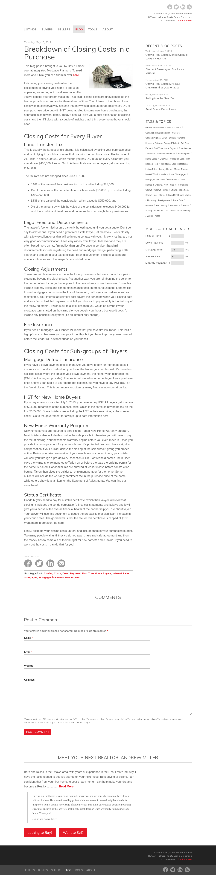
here (76, 75)
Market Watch (152, 174)
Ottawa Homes (161, 190)
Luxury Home (165, 169)
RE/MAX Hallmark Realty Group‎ (75, 855)
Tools (92, 29)
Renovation (175, 205)
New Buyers (72, 577)
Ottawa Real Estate (154, 195)
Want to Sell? (73, 832)
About (108, 29)
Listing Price (151, 169)
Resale (186, 205)
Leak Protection (179, 164)
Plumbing (151, 200)
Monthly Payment (156, 263)
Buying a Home (174, 127)
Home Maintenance (166, 153)
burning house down (155, 127)
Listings (30, 29)
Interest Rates (121, 573)
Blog (79, 29)
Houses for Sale (176, 159)
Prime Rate (178, 200)
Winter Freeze (153, 216)
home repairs (184, 153)
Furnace (151, 153)
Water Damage (184, 210)
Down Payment (71, 573)
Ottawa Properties (179, 190)
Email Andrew (185, 20)
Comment (29, 679)
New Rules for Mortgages (176, 185)
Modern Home (167, 174)
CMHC (175, 133)
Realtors (149, 205)
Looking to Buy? (40, 832)
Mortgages (30, 577)
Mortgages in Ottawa (51, 577)
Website (28, 665)
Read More (66, 786)
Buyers (47, 29)
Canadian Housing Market (157, 133)
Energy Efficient (171, 143)
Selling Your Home (154, 210)
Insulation (165, 164)
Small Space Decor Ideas (160, 109)
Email (27, 651)
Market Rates (180, 169)
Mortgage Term (154, 249)
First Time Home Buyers (96, 573)
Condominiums (152, 138)
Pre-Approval (164, 200)
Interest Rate (152, 256)
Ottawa (148, 190)
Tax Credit (170, 210)
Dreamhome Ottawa (55, 12)
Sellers (64, 29)
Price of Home (153, 235)
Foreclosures (185, 148)
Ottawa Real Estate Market (178, 195)
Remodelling (161, 205)
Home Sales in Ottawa (156, 159)
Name (27, 637)
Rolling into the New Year (160, 98)
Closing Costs (52, 573)
